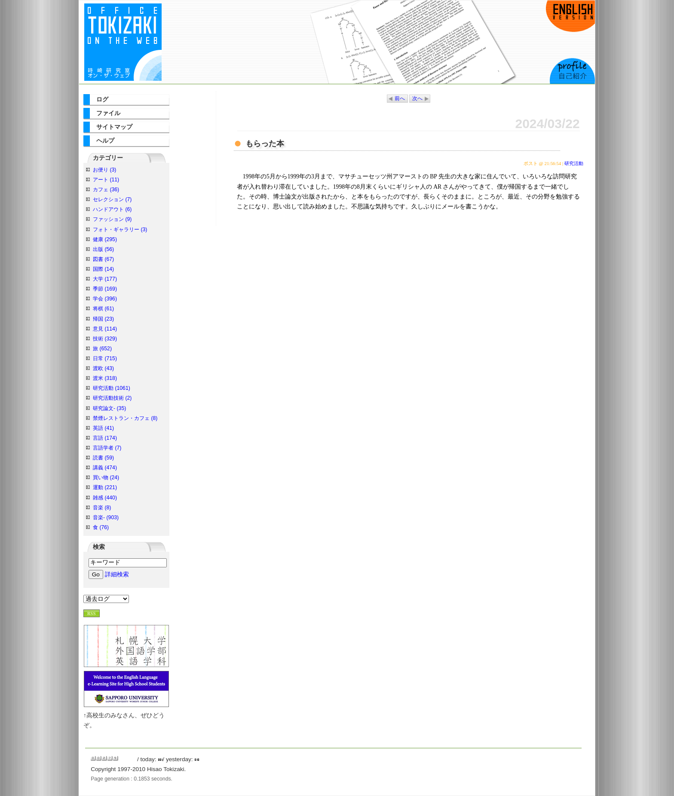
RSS (91, 613)
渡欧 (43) (103, 368)
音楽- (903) (106, 517)
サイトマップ (114, 127)
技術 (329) (105, 339)
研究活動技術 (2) (112, 398)
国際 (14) (103, 269)
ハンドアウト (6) (112, 209)
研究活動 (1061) (111, 388)
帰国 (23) (103, 319)
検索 (99, 547)
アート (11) (106, 180)
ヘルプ (105, 141)
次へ (417, 98)
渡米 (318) (105, 378)
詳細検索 (117, 574)
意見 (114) (105, 329)
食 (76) (101, 527)
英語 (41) (103, 428)
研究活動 (573, 163)
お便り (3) (104, 170)
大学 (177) (105, 279)
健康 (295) (105, 239)
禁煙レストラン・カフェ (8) (125, 418)
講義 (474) (105, 468)
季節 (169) (105, 289)
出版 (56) (103, 249)
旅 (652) (102, 349)
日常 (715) (105, 358)
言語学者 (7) (107, 448)
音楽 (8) (102, 508)
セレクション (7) (112, 199)
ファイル (108, 113)
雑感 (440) (105, 498)
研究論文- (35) (109, 408)
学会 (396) (105, 299)
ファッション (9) (112, 219)
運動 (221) (105, 487)
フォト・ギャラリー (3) (120, 230)
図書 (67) (103, 259)
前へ (400, 98)
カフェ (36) (106, 190)
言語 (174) (105, 438)
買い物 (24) (106, 478)
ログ (102, 99)
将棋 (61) (103, 309)
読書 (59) (103, 458)
